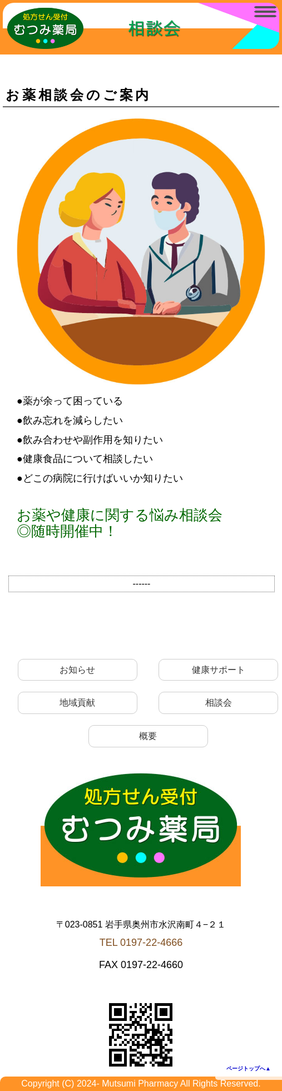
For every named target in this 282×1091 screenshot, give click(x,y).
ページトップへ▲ (248, 1068)
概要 (148, 736)
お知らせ (77, 670)
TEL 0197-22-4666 (141, 942)
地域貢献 (77, 702)
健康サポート (218, 670)
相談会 (218, 702)
